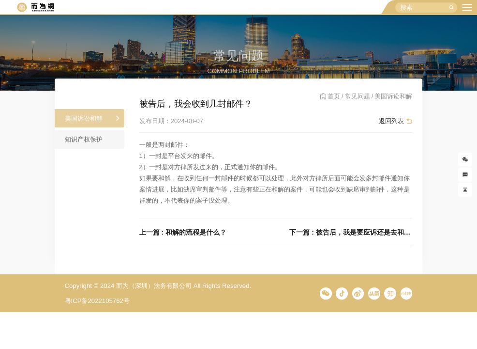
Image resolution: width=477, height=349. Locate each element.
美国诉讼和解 (84, 121)
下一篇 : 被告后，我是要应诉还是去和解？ (350, 232)
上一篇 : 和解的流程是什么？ (182, 232)
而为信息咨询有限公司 (35, 7)
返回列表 (391, 121)
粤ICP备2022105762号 (97, 300)
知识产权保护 (84, 142)
